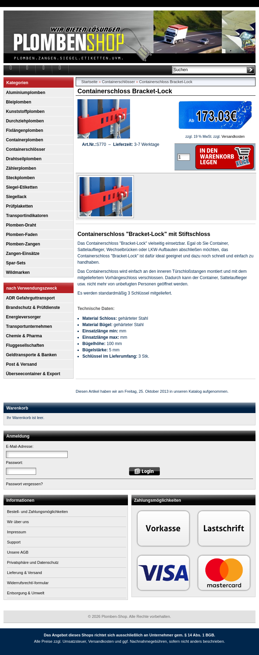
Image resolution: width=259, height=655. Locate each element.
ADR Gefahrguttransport (30, 298)
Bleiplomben (18, 102)
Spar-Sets (16, 263)
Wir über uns (18, 522)
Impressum (16, 532)
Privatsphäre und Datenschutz (33, 562)
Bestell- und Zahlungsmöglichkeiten (37, 511)
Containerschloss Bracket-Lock (165, 82)
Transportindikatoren (27, 215)
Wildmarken (18, 272)
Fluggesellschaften (25, 345)
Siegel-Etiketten (22, 187)
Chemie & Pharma (24, 335)
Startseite (89, 82)
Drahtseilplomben (23, 158)
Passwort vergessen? (24, 484)
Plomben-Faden (22, 234)
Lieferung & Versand (24, 572)
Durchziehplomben (25, 121)
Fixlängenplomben (24, 130)
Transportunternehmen (29, 326)
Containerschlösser (25, 149)
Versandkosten (233, 137)
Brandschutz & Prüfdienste (33, 307)
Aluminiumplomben (25, 92)
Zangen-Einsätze (22, 253)
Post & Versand (21, 364)
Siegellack (16, 196)
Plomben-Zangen (23, 244)
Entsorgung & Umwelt (25, 593)
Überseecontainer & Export (33, 373)
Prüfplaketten (19, 206)
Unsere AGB (17, 552)
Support (14, 542)
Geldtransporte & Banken (31, 354)
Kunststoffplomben (25, 111)
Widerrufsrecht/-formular (28, 583)
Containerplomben (24, 139)
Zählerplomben (21, 168)
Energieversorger (23, 317)
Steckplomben (20, 177)
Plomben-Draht (21, 225)
